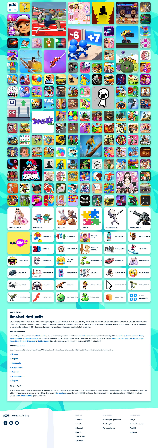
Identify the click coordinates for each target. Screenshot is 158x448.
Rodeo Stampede (31, 338)
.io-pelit (15, 359)
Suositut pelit (85, 336)
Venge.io (124, 338)
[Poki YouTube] (17, 423)
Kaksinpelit (16, 363)
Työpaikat (133, 432)
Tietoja (132, 420)
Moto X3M (116, 338)
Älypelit (15, 354)
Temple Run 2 (137, 336)
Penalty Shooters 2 (27, 341)
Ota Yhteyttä (107, 424)
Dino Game (133, 338)
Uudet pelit (40, 336)
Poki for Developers (24, 396)
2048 (17, 341)
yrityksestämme (61, 393)
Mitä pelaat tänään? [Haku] (15, 10)
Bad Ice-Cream (43, 341)
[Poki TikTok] (5, 423)
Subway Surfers (125, 336)
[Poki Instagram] (11, 423)
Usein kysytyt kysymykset (112, 420)
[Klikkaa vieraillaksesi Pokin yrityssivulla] (16, 415)
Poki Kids (133, 428)
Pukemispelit (17, 367)
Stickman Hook (16, 338)
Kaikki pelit (79, 440)
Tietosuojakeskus (109, 428)
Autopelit (15, 372)
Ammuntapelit (17, 376)
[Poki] (12, 4)
